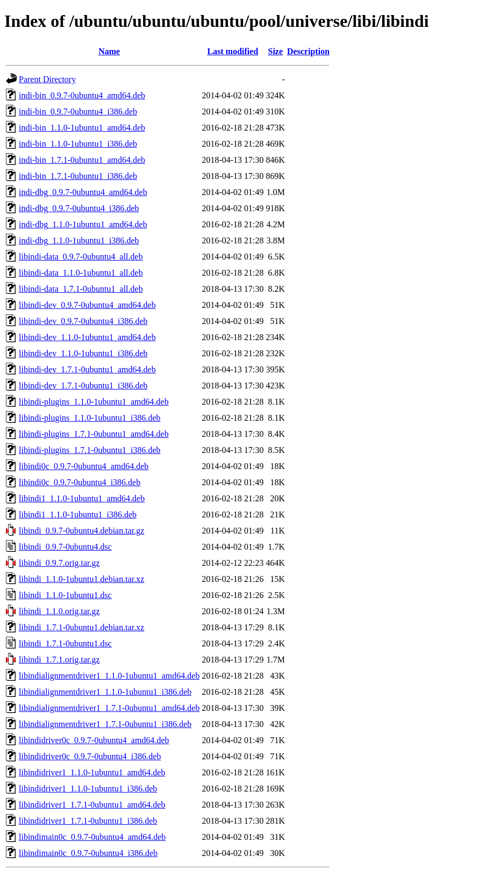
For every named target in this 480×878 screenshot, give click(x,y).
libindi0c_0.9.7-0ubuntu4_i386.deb (79, 482)
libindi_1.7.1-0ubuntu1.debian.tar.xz (81, 627)
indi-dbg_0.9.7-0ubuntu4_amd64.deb (83, 192)
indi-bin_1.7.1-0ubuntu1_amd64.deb (82, 159)
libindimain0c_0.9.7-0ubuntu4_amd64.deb (92, 836)
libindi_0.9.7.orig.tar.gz (59, 562)
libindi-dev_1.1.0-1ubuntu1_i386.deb (83, 353)
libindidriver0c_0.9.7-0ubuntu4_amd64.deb (94, 740)
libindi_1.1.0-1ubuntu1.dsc (65, 595)
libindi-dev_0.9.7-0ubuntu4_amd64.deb (87, 305)
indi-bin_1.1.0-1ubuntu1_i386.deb (78, 143)
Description (308, 51)
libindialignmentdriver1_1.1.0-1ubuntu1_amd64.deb (109, 675)
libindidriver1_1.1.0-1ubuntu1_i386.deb (88, 788)
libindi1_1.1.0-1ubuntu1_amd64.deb (82, 498)
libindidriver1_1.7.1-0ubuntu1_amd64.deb (92, 804)
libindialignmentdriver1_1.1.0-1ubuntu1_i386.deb (105, 691)
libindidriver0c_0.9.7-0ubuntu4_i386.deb (90, 756)
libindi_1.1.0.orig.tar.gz (59, 611)
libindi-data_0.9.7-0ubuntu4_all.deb (81, 256)
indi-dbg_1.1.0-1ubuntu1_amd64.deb (83, 224)
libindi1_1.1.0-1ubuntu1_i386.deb (78, 514)
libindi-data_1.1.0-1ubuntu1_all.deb (81, 272)
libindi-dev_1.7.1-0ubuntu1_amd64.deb (87, 369)
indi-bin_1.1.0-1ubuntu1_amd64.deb (82, 127)
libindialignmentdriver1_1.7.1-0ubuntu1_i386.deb (105, 724)
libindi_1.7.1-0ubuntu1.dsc (65, 643)
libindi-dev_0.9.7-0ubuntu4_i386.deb (83, 321)
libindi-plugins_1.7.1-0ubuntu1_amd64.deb (94, 433)
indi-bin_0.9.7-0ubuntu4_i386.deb (78, 111)
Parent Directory (47, 79)
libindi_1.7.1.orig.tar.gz (59, 659)
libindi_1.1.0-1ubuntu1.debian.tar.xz (81, 579)
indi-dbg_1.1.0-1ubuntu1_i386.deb (79, 240)
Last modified (233, 51)
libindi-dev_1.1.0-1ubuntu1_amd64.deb (87, 337)
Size (275, 51)
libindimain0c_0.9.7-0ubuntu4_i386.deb (88, 853)
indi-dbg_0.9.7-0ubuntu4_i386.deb (79, 208)
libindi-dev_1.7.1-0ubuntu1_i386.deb (83, 385)
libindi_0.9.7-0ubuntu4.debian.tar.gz (81, 530)
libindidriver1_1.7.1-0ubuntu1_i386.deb (88, 820)
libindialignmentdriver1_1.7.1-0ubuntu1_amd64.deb (109, 708)
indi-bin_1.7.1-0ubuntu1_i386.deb (78, 176)
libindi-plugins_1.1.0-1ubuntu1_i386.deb (90, 417)
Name (109, 51)
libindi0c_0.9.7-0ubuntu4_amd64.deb (83, 466)
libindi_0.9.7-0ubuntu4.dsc (65, 546)
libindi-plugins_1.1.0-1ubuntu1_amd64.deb (94, 401)
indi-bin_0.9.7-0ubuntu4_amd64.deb (82, 95)
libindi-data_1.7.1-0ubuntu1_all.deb (81, 288)
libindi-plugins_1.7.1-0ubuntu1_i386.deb (90, 450)
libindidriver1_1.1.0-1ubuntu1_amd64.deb (92, 772)
